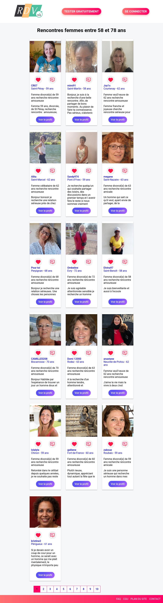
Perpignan (37, 270)
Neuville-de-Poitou (114, 361)
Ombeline (72, 267)
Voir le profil (45, 119)
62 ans (121, 88)
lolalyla (35, 449)
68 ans (48, 270)
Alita (33, 176)
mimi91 (71, 85)
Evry (69, 270)
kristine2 (36, 540)
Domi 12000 (74, 358)
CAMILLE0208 (39, 358)
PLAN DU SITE (139, 598)
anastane (109, 358)
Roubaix (108, 452)
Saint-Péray (37, 88)
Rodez (70, 361)
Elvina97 (108, 267)
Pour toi (35, 267)
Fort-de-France (75, 452)
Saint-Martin (74, 88)
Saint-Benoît (110, 270)
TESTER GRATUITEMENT (81, 11)
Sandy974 (73, 176)
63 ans (124, 179)
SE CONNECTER (136, 11)
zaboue (108, 449)
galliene (71, 449)
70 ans (50, 361)
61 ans (48, 544)
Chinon (35, 452)
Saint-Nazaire (111, 179)
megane (108, 176)
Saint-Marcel (38, 179)
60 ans (89, 452)
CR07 (34, 85)
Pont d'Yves (74, 179)
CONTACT (155, 598)
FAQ (118, 598)
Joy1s (107, 85)
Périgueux (37, 544)
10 (97, 589)
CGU (125, 598)
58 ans (87, 88)
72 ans (78, 270)
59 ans (49, 88)
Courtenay (109, 88)
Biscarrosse (38, 361)
